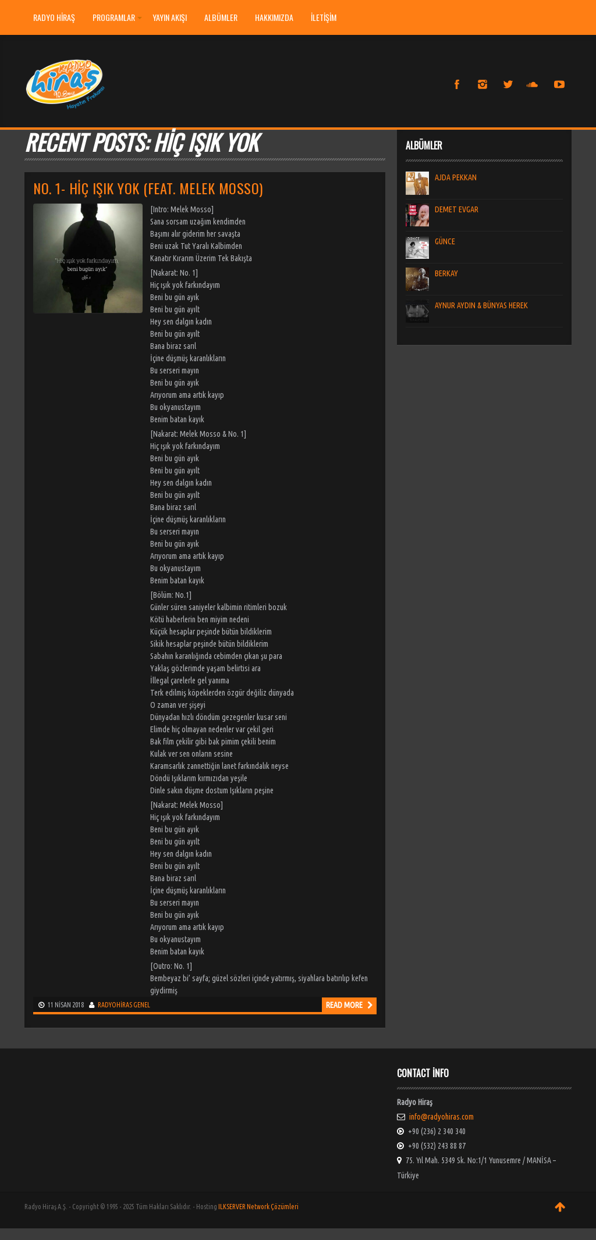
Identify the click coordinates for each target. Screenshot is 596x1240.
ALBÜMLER (220, 17)
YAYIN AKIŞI (169, 17)
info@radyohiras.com (441, 1116)
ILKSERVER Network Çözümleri (258, 1206)
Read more (349, 1005)
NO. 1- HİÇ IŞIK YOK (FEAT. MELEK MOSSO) (148, 187)
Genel (141, 1005)
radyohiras (115, 1005)
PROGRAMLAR (117, 17)
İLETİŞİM (323, 17)
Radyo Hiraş (54, 17)
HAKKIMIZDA (274, 17)
